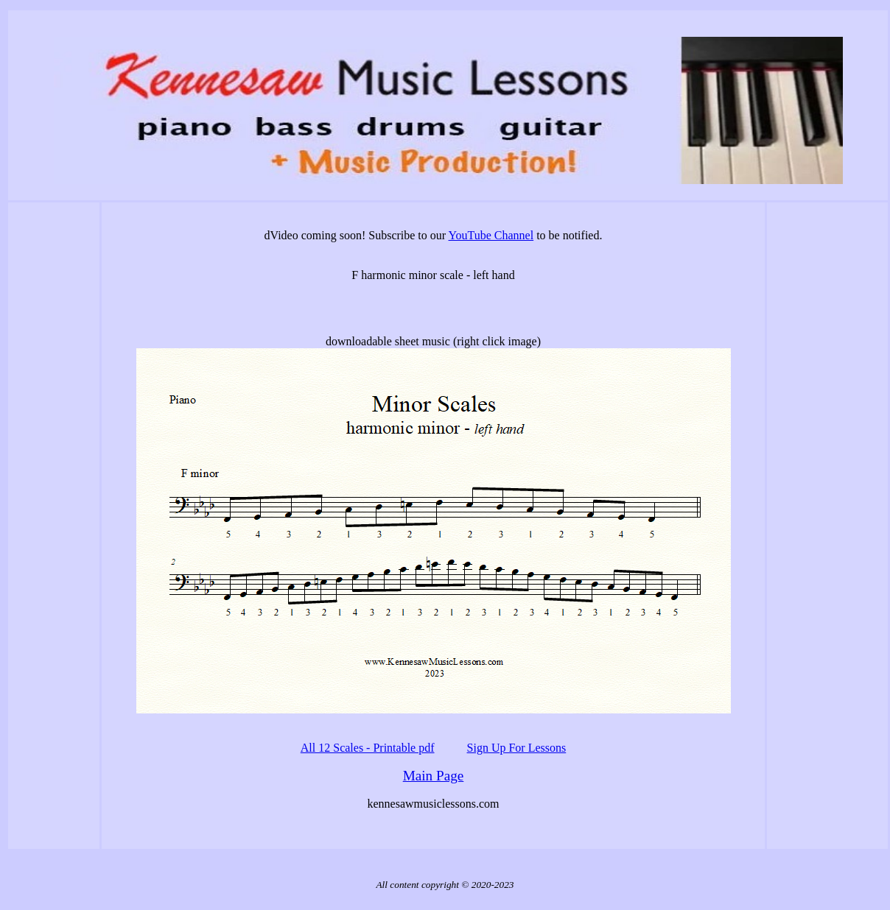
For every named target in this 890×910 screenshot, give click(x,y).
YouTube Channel (491, 235)
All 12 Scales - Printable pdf (368, 747)
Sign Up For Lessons (517, 747)
